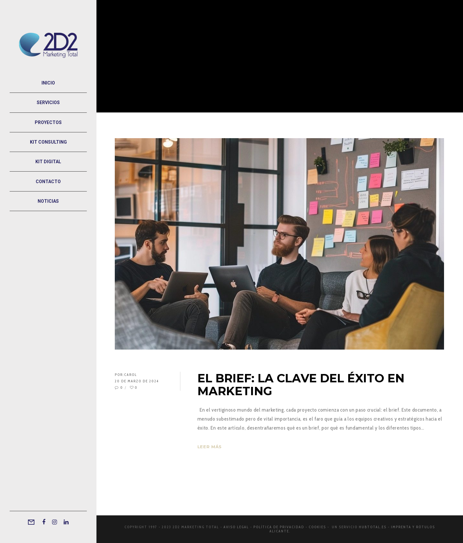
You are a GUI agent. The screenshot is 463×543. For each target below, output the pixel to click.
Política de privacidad (278, 527)
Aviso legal (236, 527)
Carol (130, 374)
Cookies (317, 527)
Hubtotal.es (372, 527)
